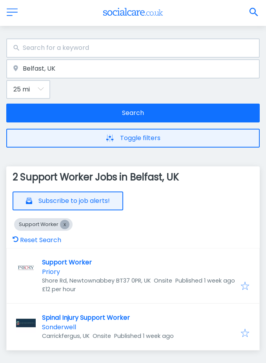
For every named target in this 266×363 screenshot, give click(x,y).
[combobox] (133, 48)
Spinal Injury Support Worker (86, 317)
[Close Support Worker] (64, 224)
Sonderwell (59, 327)
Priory (51, 271)
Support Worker (67, 262)
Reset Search (37, 239)
